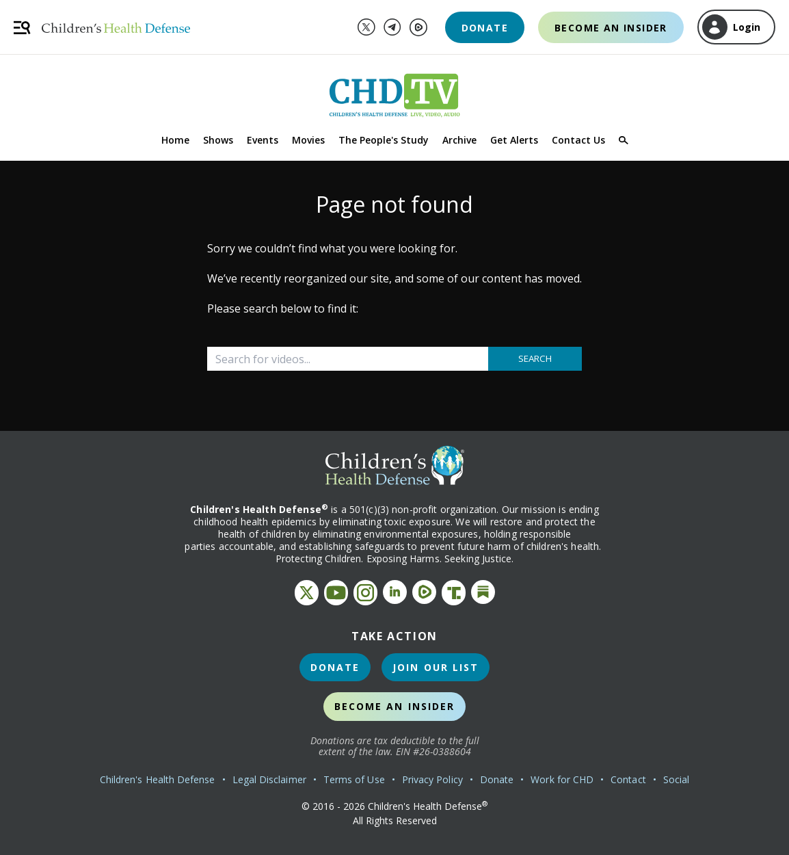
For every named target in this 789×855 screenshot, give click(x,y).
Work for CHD (562, 779)
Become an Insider (610, 27)
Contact (628, 779)
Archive (459, 139)
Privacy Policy (432, 779)
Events (262, 139)
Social (676, 779)
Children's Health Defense (157, 779)
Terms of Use (354, 779)
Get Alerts (514, 139)
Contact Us (578, 139)
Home (175, 139)
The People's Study (383, 139)
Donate (485, 27)
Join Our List (435, 667)
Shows (218, 139)
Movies (308, 139)
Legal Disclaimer (269, 779)
